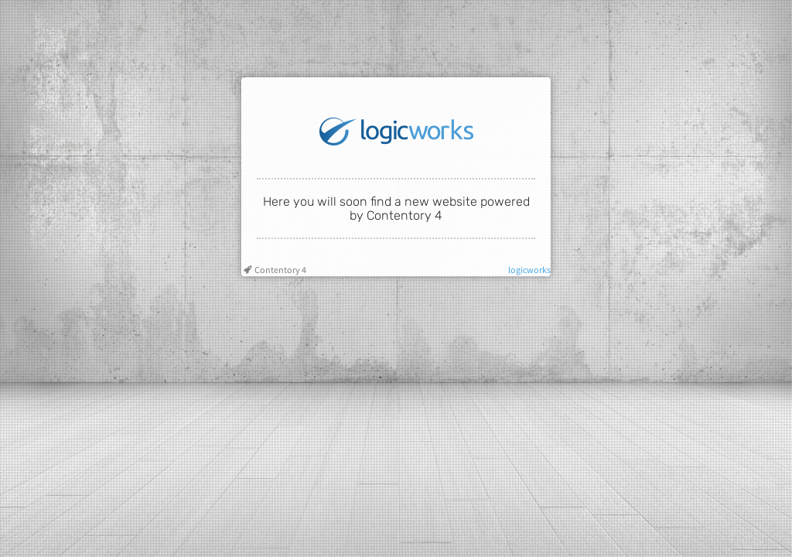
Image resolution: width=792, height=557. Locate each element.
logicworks (529, 269)
